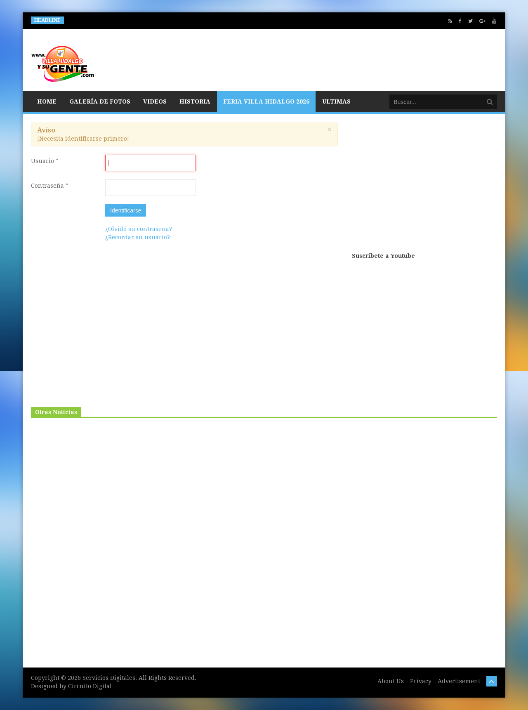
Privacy (420, 681)
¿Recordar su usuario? (137, 237)
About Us (390, 681)
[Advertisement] (424, 186)
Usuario (45, 161)
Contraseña (49, 185)
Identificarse (125, 210)
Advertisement (459, 681)
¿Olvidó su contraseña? (138, 229)
